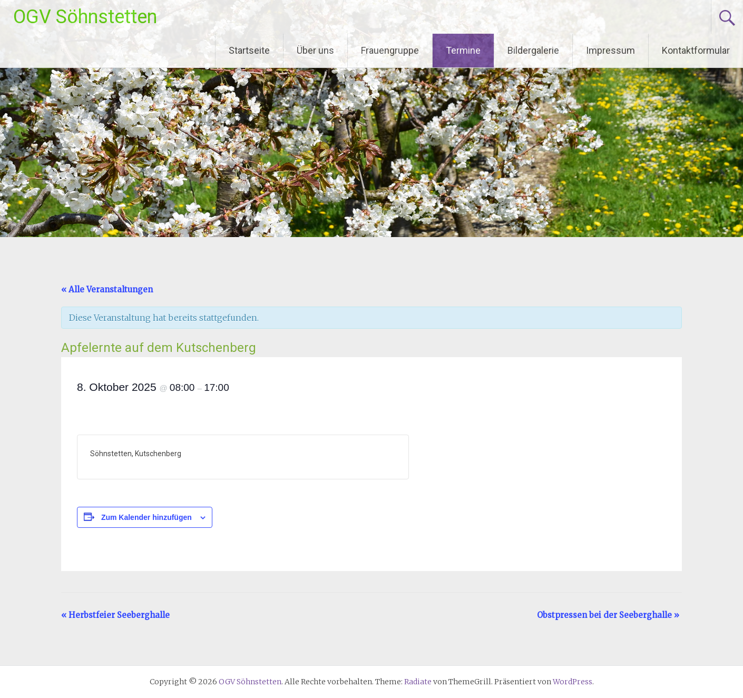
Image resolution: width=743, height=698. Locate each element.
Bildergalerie (533, 50)
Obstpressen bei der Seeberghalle (608, 615)
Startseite (249, 50)
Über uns (315, 50)
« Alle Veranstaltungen (107, 289)
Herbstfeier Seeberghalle (115, 615)
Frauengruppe (390, 50)
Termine (463, 50)
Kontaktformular (696, 50)
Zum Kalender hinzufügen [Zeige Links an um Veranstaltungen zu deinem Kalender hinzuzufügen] (146, 517)
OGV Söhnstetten (85, 17)
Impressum (610, 50)
